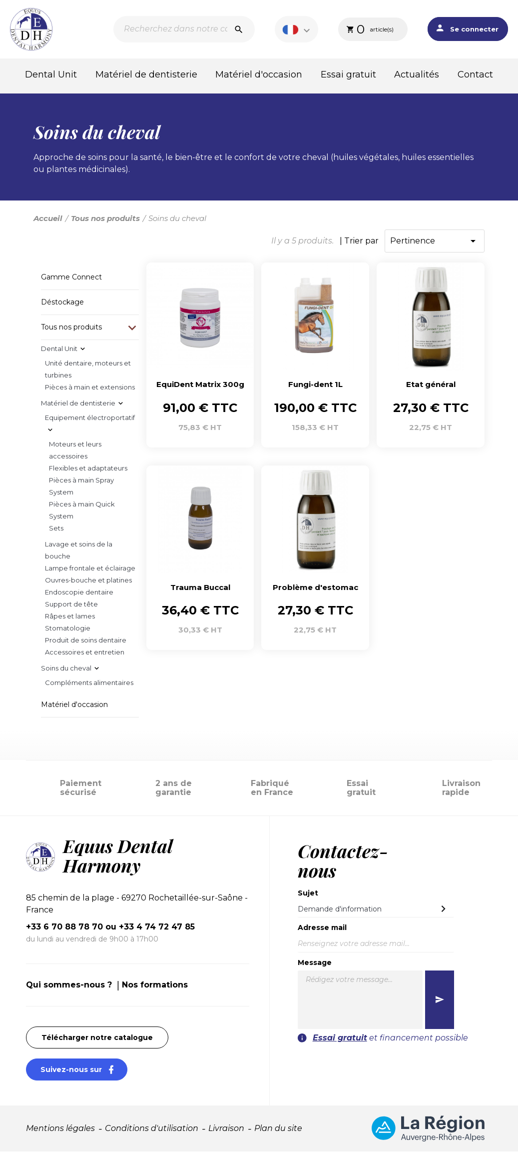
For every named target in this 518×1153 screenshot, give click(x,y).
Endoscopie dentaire (79, 594)
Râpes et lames (70, 618)
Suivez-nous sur (83, 1071)
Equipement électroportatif (90, 419)
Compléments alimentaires (89, 684)
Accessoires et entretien (84, 654)
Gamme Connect (71, 278)
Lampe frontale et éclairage (90, 570)
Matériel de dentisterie (146, 74)
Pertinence (434, 242)
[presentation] (393, 1065)
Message (315, 964)
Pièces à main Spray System (81, 488)
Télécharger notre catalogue (97, 1039)
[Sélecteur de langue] (297, 29)
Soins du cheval (66, 670)
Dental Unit (51, 74)
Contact (475, 74)
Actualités (416, 74)
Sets (56, 530)
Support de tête (71, 606)
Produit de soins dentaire (85, 642)
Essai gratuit (348, 74)
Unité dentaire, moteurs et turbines (88, 370)
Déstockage (62, 303)
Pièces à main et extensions (90, 388)
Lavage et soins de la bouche (78, 552)
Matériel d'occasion (258, 74)
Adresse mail (322, 929)
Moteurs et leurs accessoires (75, 452)
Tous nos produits (71, 328)
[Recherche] (184, 29)
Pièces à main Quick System (82, 512)
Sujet (308, 894)
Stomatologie (67, 630)
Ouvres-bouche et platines (88, 582)
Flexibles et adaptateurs (88, 470)
